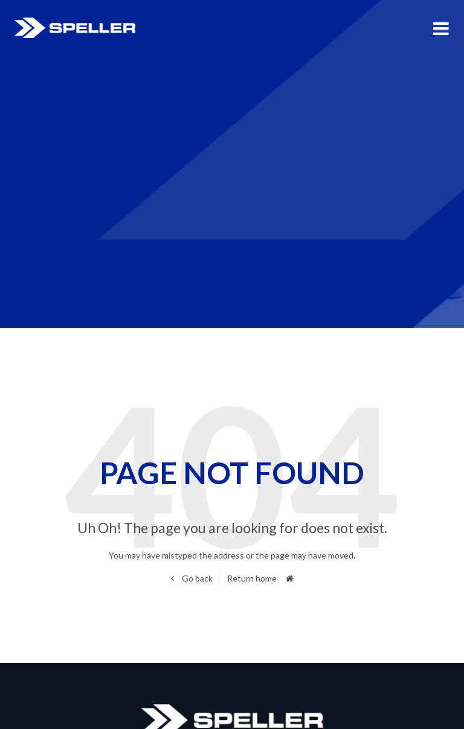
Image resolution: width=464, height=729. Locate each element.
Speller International (74, 28)
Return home (252, 578)
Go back (196, 578)
